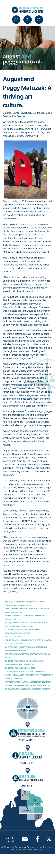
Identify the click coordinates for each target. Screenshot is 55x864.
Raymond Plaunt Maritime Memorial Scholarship (28, 682)
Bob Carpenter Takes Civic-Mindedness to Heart (27, 689)
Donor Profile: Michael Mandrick (20, 668)
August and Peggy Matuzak (18, 633)
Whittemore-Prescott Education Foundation (26, 647)
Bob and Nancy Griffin (15, 650)
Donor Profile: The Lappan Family (20, 664)
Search (6, 6)
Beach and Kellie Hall (15, 637)
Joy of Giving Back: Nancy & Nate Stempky (24, 671)
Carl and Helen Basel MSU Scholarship (23, 630)
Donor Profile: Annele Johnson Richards (24, 661)
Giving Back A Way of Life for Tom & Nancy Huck (27, 685)
